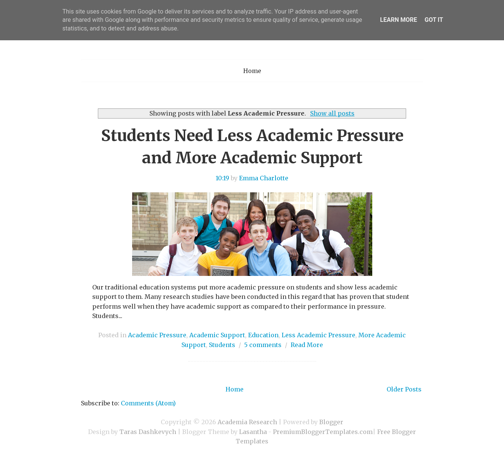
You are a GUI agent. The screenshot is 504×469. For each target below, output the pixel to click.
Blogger (331, 422)
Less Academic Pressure (318, 335)
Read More (307, 345)
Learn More (398, 19)
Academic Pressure (157, 335)
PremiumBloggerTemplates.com (323, 432)
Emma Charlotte (263, 178)
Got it (434, 19)
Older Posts (404, 389)
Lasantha (253, 432)
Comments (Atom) (148, 403)
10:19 (222, 178)
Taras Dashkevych (147, 432)
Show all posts (332, 113)
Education (263, 335)
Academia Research (247, 422)
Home (252, 71)
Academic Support (217, 335)
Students (222, 345)
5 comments (263, 345)
